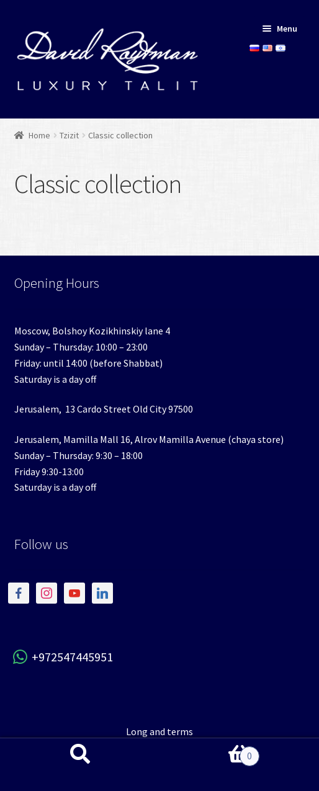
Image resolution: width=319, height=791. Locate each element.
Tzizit (69, 135)
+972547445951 (63, 656)
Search (80, 764)
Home (39, 135)
